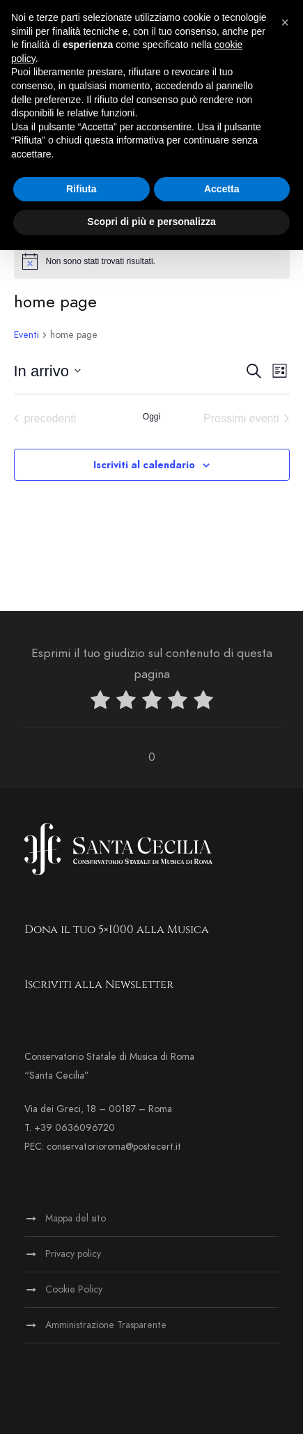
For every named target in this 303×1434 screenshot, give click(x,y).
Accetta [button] (222, 188)
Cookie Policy (73, 1289)
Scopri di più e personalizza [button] (151, 221)
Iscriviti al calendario (144, 465)
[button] (285, 22)
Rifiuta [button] (81, 188)
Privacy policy (73, 1253)
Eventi (26, 334)
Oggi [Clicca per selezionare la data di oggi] (151, 417)
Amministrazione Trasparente (105, 1325)
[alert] (152, 261)
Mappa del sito (75, 1218)
